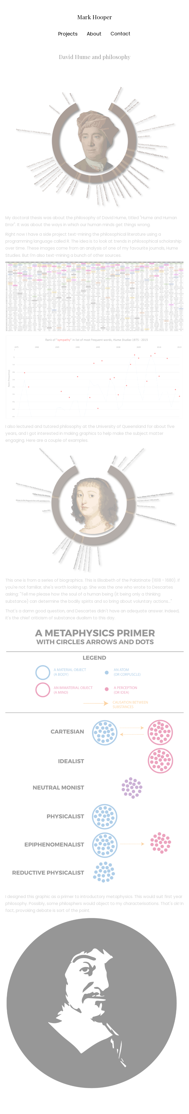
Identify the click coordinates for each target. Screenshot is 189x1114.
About (94, 34)
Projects (67, 34)
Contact (120, 33)
